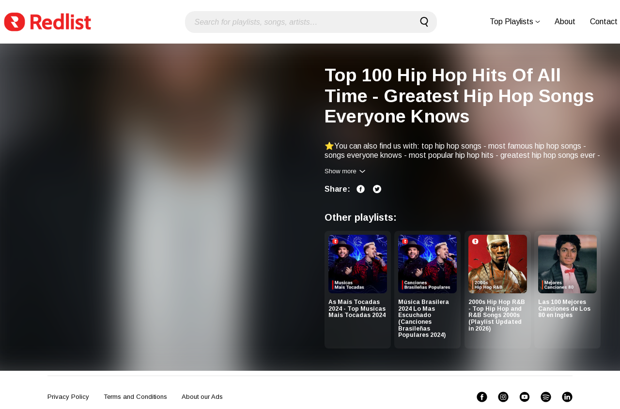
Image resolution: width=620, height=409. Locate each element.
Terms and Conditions (135, 396)
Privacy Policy (68, 396)
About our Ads (202, 396)
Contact (604, 21)
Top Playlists (515, 21)
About (565, 21)
